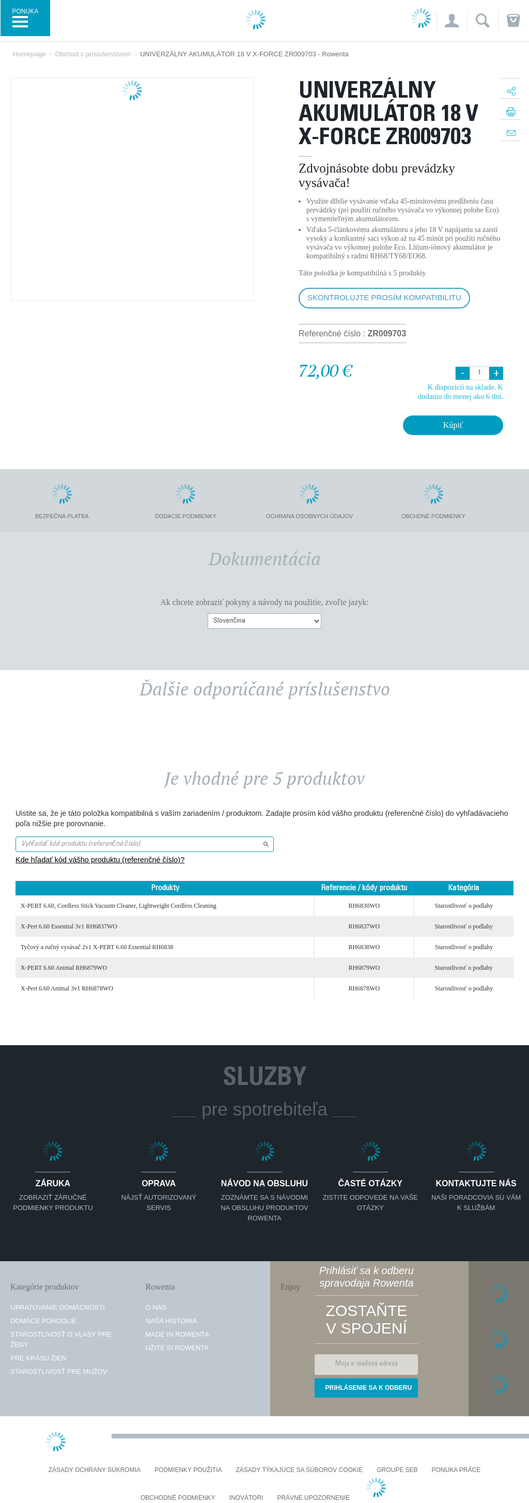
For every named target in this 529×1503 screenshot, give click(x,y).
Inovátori (246, 1498)
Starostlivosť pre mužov (58, 1371)
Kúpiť (453, 425)
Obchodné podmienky (178, 1498)
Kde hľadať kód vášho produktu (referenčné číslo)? (99, 860)
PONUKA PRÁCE (456, 1470)
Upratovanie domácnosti (57, 1307)
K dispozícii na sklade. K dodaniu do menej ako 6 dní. (460, 391)
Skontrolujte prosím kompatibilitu (384, 297)
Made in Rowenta (177, 1334)
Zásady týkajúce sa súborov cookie (299, 1470)
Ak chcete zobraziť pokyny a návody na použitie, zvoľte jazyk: (264, 602)
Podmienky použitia (188, 1470)
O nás (155, 1307)
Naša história (171, 1321)
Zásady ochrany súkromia (95, 1470)
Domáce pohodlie (43, 1321)
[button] (452, 20)
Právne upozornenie (313, 1498)
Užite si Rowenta (177, 1348)
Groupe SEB (397, 1470)
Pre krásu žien (38, 1358)
